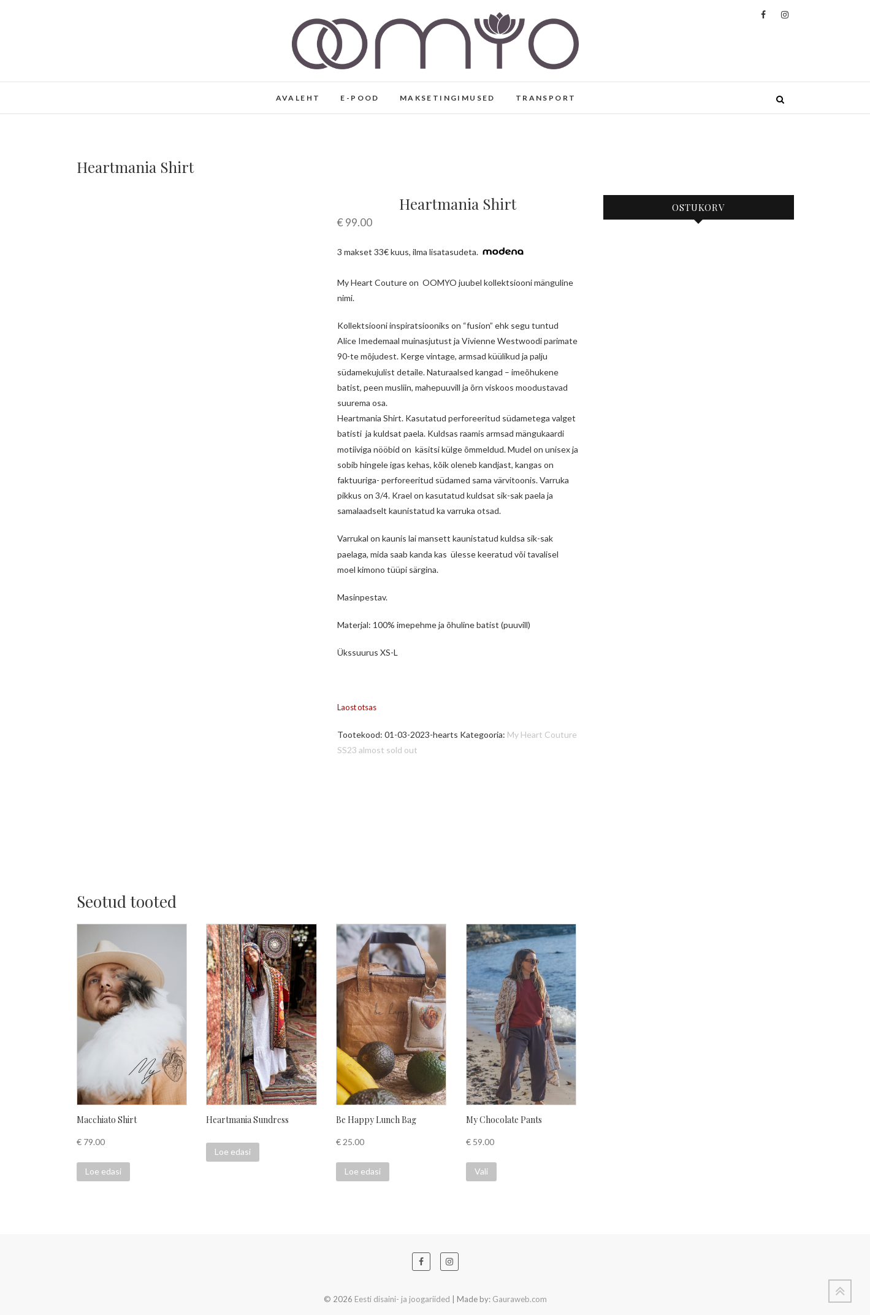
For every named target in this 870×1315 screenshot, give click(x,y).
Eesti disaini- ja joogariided (402, 1299)
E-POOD (359, 97)
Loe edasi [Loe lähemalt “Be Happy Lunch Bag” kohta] (363, 1171)
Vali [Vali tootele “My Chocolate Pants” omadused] (481, 1171)
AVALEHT (298, 97)
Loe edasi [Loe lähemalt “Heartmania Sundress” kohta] (233, 1151)
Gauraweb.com (519, 1299)
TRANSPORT (546, 97)
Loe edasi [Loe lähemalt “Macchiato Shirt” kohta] (103, 1171)
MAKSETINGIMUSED (447, 97)
